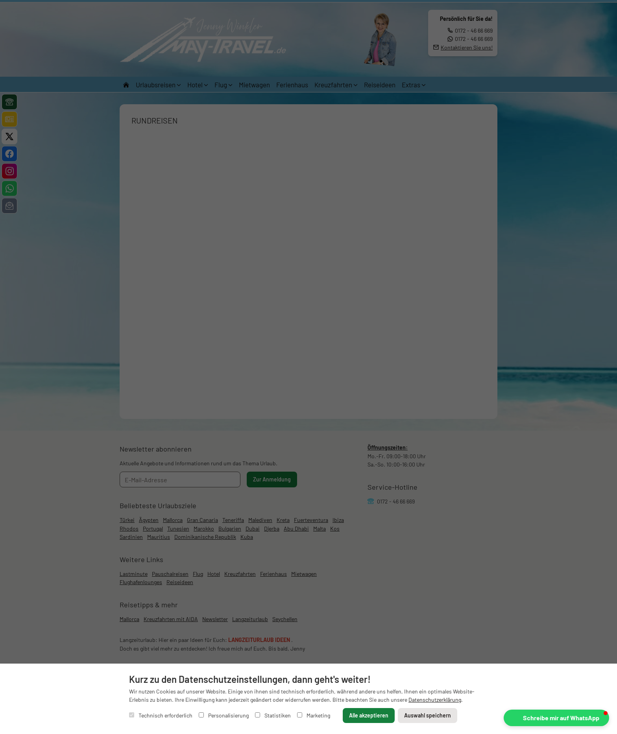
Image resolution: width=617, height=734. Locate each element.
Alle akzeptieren (368, 715)
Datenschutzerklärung (434, 699)
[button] (556, 718)
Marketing (313, 715)
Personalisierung (224, 715)
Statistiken (273, 715)
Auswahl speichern (427, 715)
